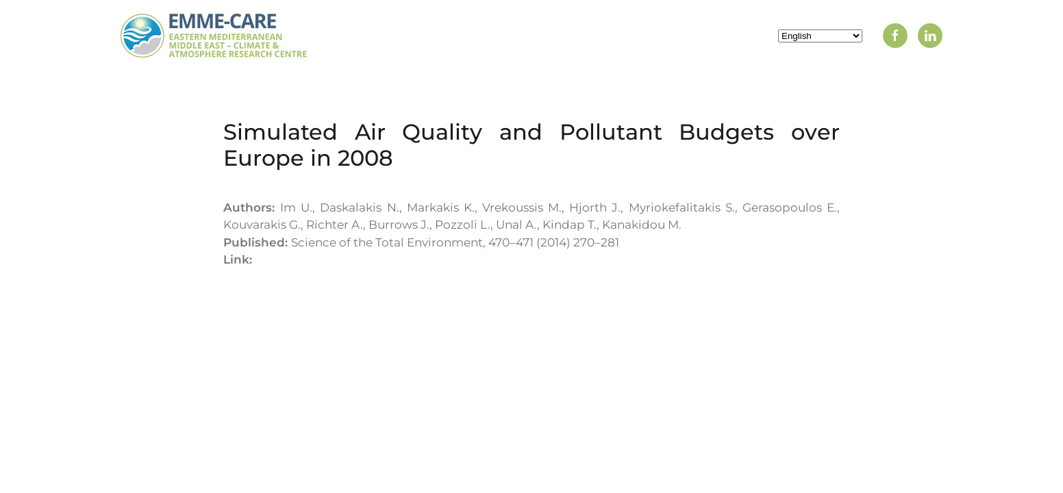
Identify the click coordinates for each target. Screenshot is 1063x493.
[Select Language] (820, 35)
